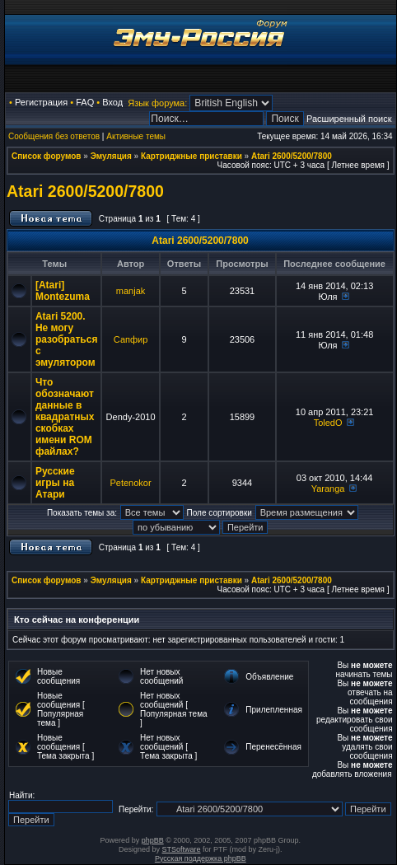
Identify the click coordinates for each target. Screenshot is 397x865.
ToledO (328, 423)
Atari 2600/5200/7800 (291, 156)
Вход (112, 102)
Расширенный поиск (349, 119)
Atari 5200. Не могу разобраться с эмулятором (66, 339)
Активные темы (136, 136)
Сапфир (130, 339)
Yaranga (328, 488)
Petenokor (130, 483)
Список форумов (47, 156)
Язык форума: (157, 103)
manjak (130, 291)
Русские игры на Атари (55, 482)
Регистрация (41, 102)
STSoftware (181, 849)
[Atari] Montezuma (62, 290)
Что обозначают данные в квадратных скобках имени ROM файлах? (65, 416)
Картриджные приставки (191, 156)
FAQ (85, 102)
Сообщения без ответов (54, 136)
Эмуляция (111, 156)
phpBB (153, 840)
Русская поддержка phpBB (200, 858)
